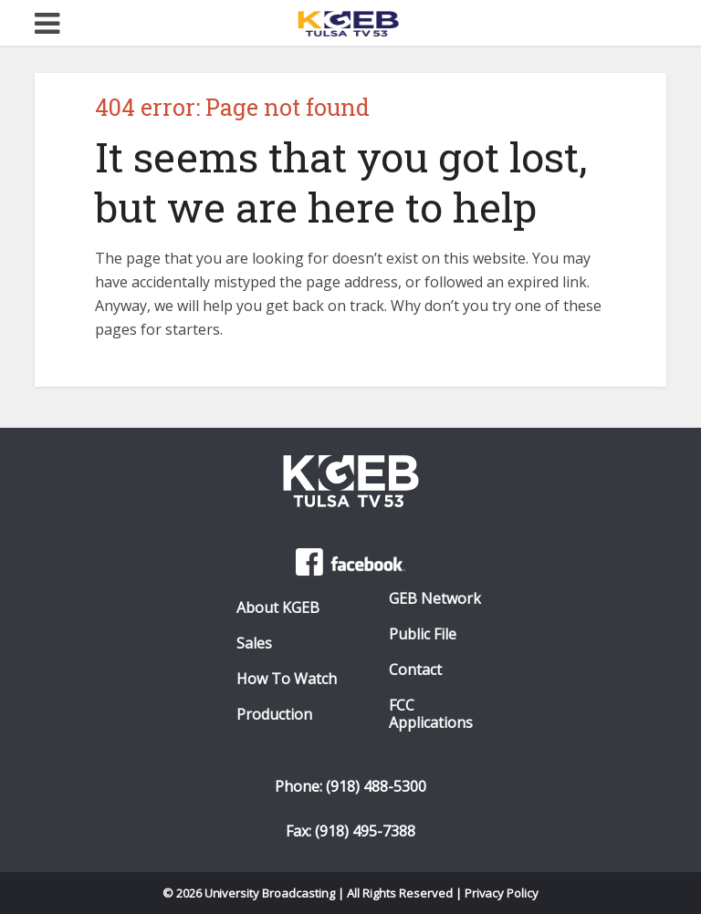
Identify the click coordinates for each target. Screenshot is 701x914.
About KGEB (277, 608)
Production (274, 714)
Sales (254, 643)
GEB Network (435, 599)
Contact (415, 670)
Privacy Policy (502, 893)
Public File (422, 634)
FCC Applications (431, 714)
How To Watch (286, 679)
